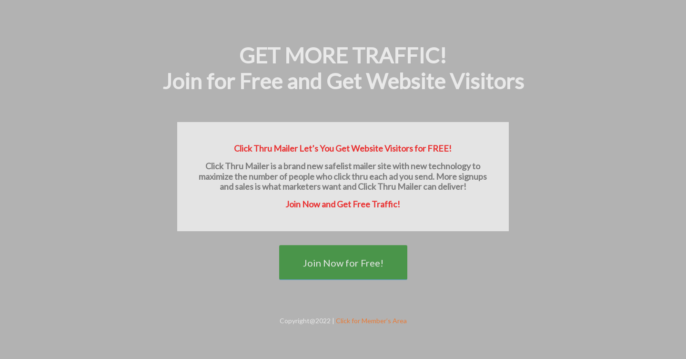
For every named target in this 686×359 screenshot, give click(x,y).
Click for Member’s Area (371, 321)
